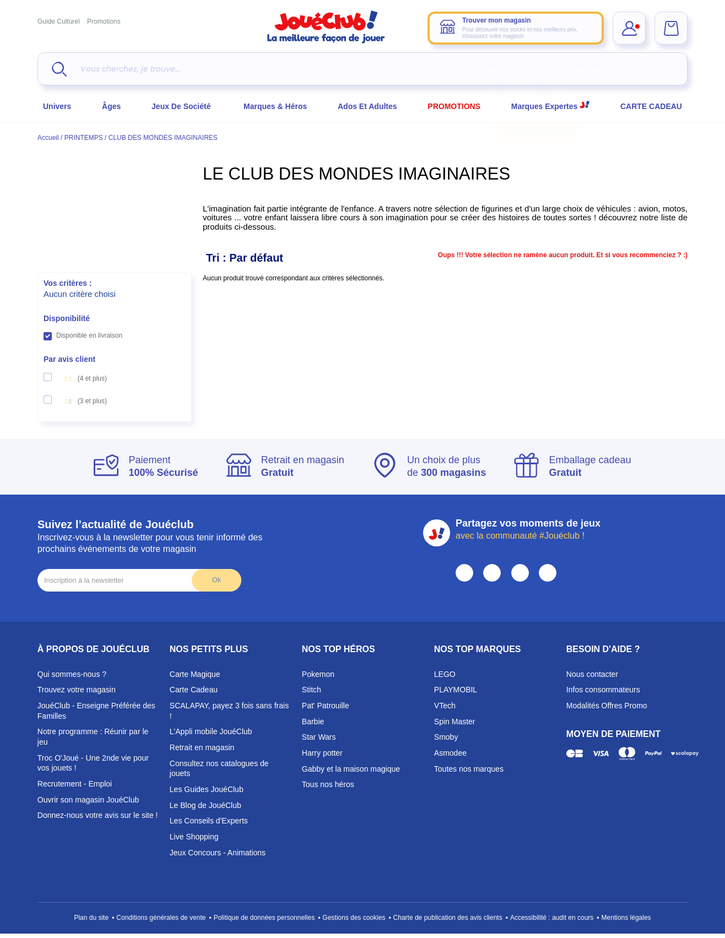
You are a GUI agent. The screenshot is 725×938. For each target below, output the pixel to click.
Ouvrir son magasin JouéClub (88, 799)
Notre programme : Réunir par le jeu (93, 736)
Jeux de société (182, 106)
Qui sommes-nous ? (71, 674)
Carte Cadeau (194, 689)
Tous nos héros (328, 784)
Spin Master (454, 721)
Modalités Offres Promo (606, 705)
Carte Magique (195, 674)
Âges (111, 106)
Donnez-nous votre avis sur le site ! (97, 815)
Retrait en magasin (202, 747)
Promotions (104, 21)
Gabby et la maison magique (351, 769)
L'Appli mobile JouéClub (211, 731)
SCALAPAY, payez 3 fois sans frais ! (229, 710)
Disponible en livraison (89, 335)
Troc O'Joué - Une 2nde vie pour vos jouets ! (93, 763)
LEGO (445, 674)
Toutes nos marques (469, 769)
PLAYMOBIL (455, 689)
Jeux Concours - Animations (218, 852)
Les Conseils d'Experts (209, 820)
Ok (216, 580)
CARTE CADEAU (651, 106)
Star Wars (319, 737)
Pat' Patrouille (325, 705)
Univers (57, 106)
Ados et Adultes (367, 106)
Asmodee (450, 753)
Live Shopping (194, 836)
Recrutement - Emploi (74, 783)
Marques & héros (275, 106)
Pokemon (318, 674)
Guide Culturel (58, 21)
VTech (445, 705)
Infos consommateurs (603, 689)
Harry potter (322, 753)
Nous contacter (592, 674)
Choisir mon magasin (538, 132)
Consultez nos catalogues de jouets (219, 768)
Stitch (311, 689)
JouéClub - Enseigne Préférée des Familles (96, 710)
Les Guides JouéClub (207, 789)
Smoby (446, 737)
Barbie (313, 721)
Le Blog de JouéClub (205, 805)
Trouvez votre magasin (76, 689)
